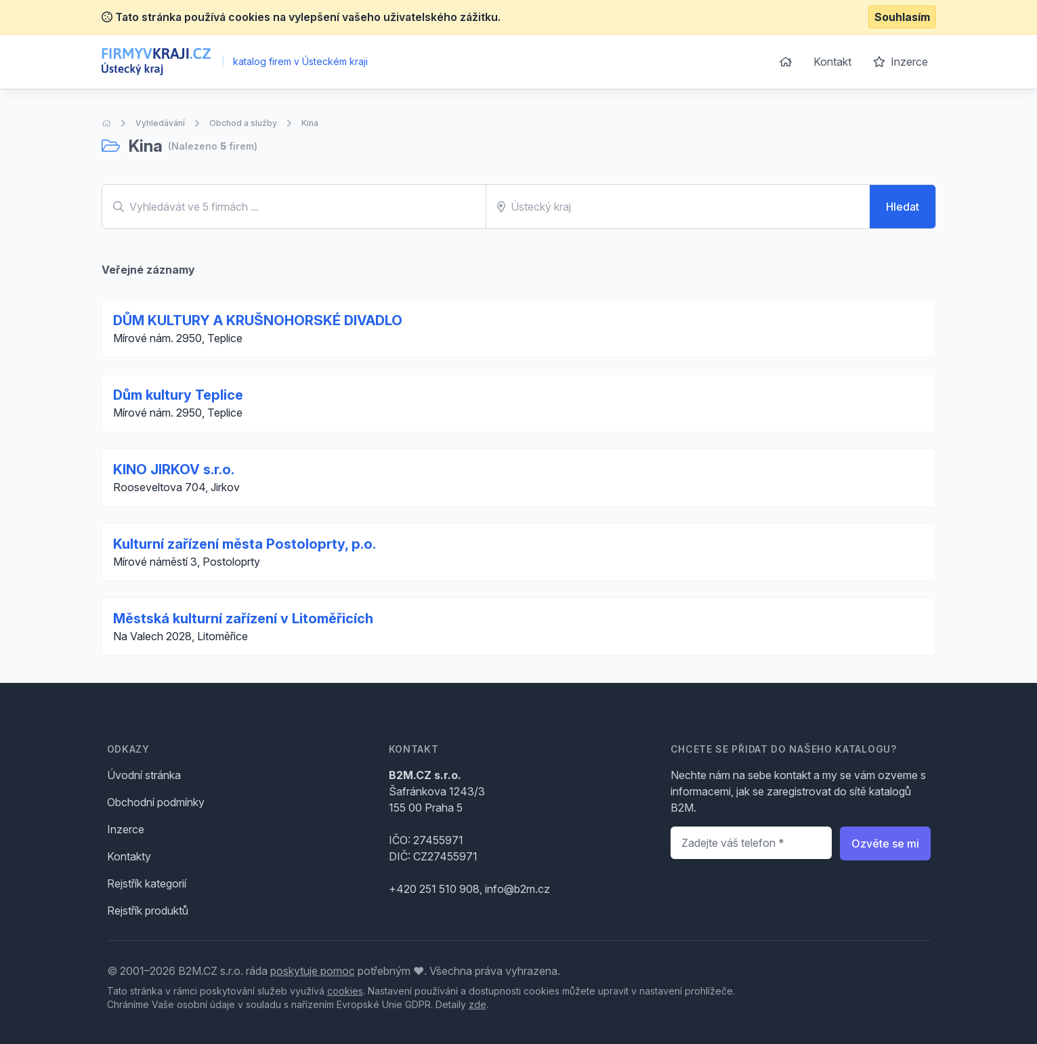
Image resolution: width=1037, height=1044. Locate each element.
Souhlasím (902, 17)
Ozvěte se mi (885, 843)
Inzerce (900, 61)
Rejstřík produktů (147, 910)
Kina (309, 123)
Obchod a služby (243, 123)
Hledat (902, 206)
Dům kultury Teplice (178, 395)
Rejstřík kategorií (146, 883)
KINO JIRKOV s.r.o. (173, 469)
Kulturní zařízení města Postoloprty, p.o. (244, 544)
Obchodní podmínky (156, 802)
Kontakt (832, 61)
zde (477, 1004)
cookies (345, 991)
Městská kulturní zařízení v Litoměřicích (243, 618)
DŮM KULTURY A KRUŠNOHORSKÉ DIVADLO (257, 320)
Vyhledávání (160, 123)
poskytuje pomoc (312, 971)
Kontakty (129, 856)
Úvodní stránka (144, 775)
